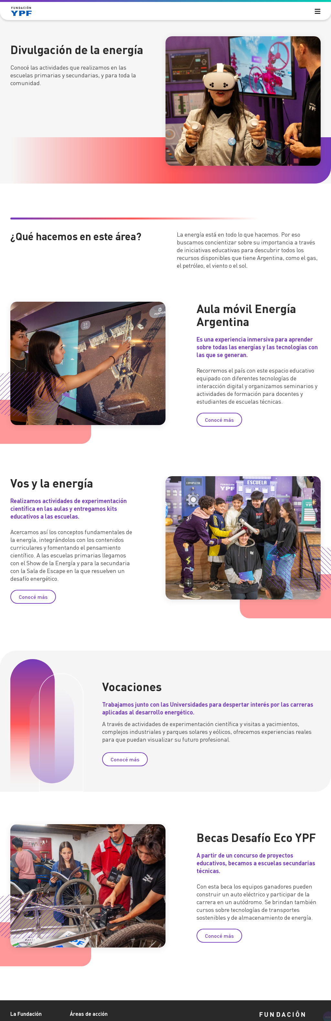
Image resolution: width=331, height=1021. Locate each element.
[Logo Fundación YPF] (26, 11)
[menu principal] (317, 11)
